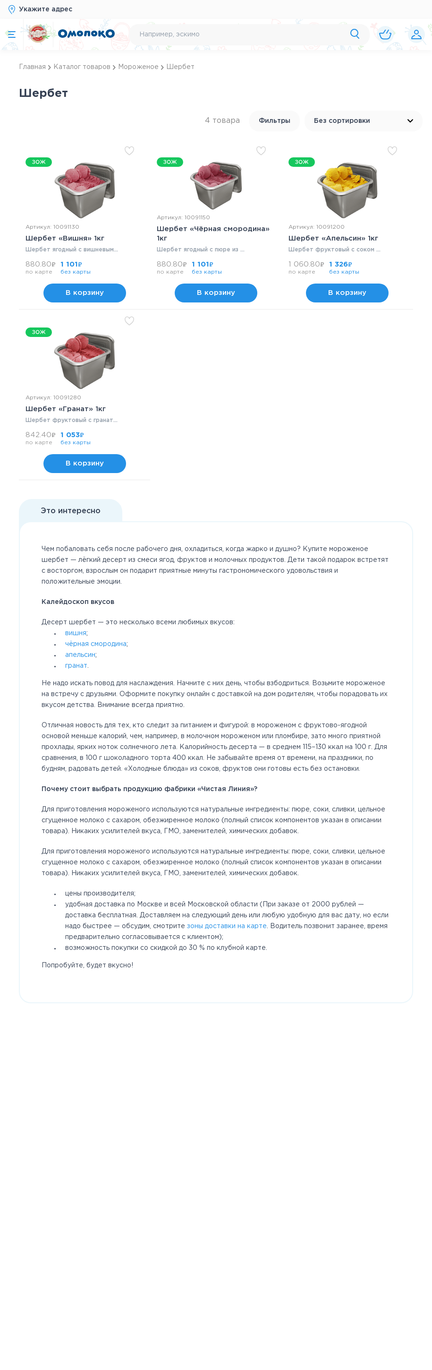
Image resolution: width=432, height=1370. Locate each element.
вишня (75, 700)
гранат (76, 732)
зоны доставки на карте (227, 993)
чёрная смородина (96, 711)
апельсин (80, 721)
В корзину (85, 326)
